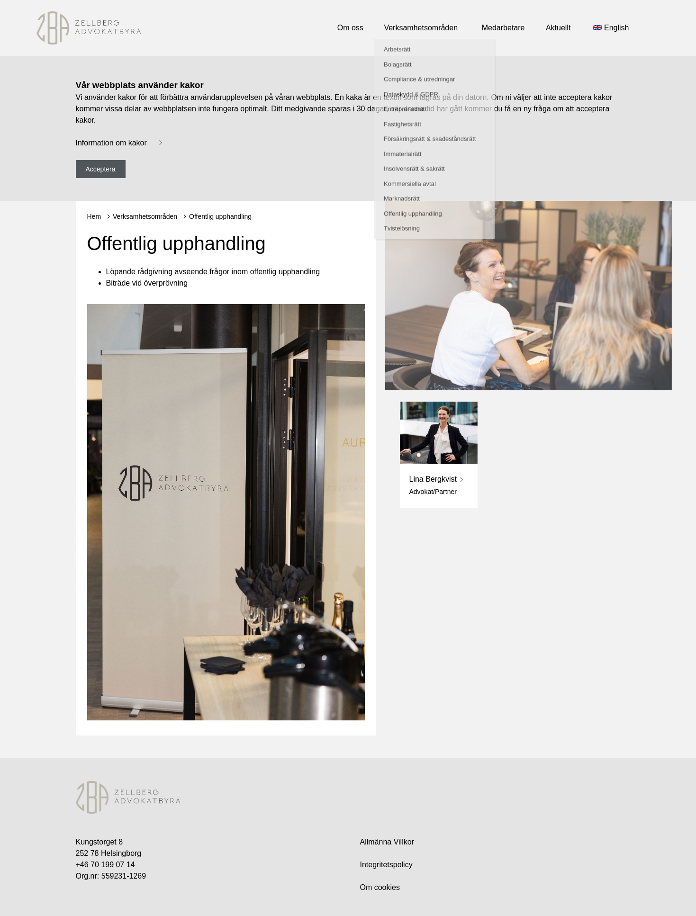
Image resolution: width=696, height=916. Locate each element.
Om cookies (380, 887)
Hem (94, 216)
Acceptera (101, 169)
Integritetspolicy (386, 865)
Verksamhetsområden (145, 216)
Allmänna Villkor (387, 842)
